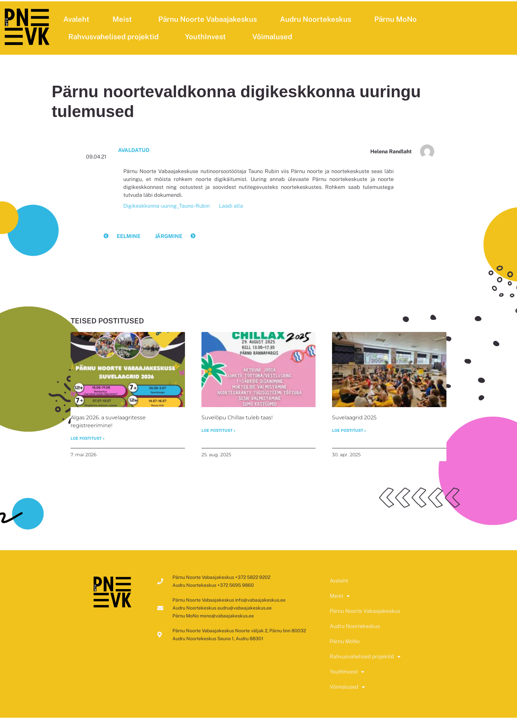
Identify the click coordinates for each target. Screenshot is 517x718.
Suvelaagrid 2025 (354, 417)
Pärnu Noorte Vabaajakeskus (207, 19)
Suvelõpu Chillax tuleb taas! (237, 417)
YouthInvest (207, 36)
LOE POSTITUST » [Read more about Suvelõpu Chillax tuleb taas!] (218, 431)
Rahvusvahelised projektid (115, 36)
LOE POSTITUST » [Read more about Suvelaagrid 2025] (349, 431)
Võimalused (273, 36)
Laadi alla (231, 206)
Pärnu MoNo (395, 19)
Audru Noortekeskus (315, 19)
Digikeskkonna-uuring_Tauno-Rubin (166, 206)
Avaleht (76, 19)
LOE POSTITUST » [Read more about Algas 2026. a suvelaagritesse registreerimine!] (88, 438)
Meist (123, 19)
